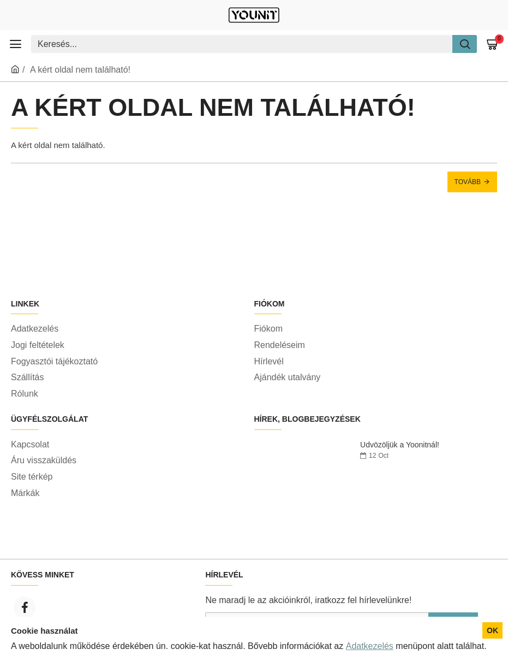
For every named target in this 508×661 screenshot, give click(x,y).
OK (492, 630)
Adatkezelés (369, 646)
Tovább (468, 182)
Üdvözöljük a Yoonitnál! (399, 445)
